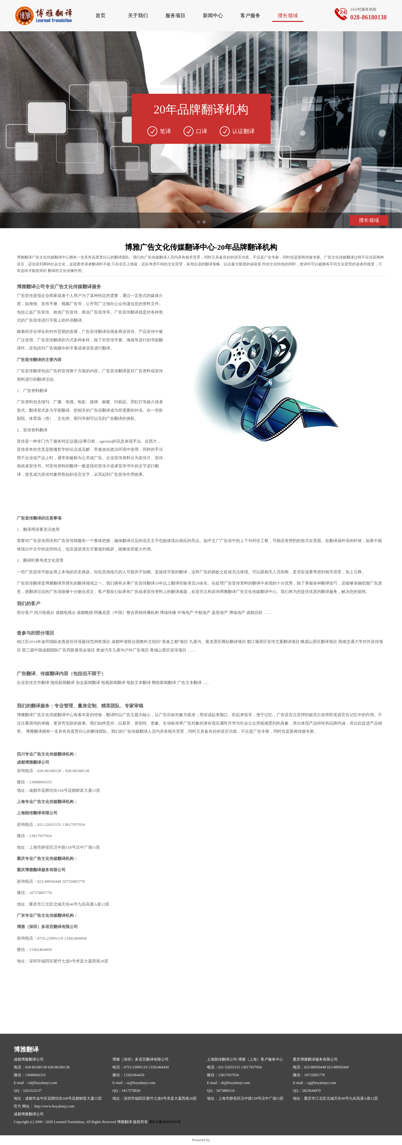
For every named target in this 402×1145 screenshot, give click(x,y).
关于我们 (138, 15)
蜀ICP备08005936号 (165, 1122)
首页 (100, 15)
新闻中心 (213, 15)
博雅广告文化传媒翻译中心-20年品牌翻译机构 (201, 247)
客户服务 (250, 15)
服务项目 (175, 15)
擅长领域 (288, 15)
